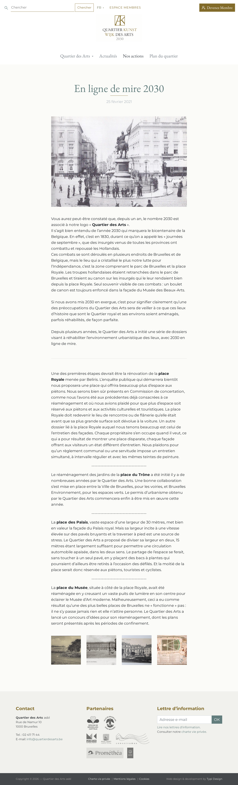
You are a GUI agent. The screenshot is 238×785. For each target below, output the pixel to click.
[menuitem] (76, 56)
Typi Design (214, 779)
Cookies (144, 779)
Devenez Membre (217, 7)
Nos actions (133, 56)
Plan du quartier (163, 56)
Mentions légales (125, 779)
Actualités (108, 56)
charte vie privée (193, 732)
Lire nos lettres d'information (178, 727)
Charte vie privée (99, 779)
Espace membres (41, 7)
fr (16, 7)
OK (217, 719)
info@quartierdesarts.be (45, 739)
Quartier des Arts (75, 56)
